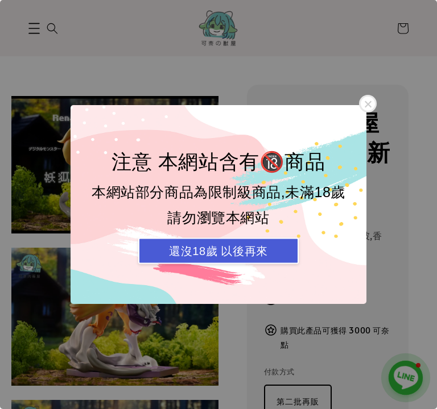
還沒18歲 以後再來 (218, 251)
